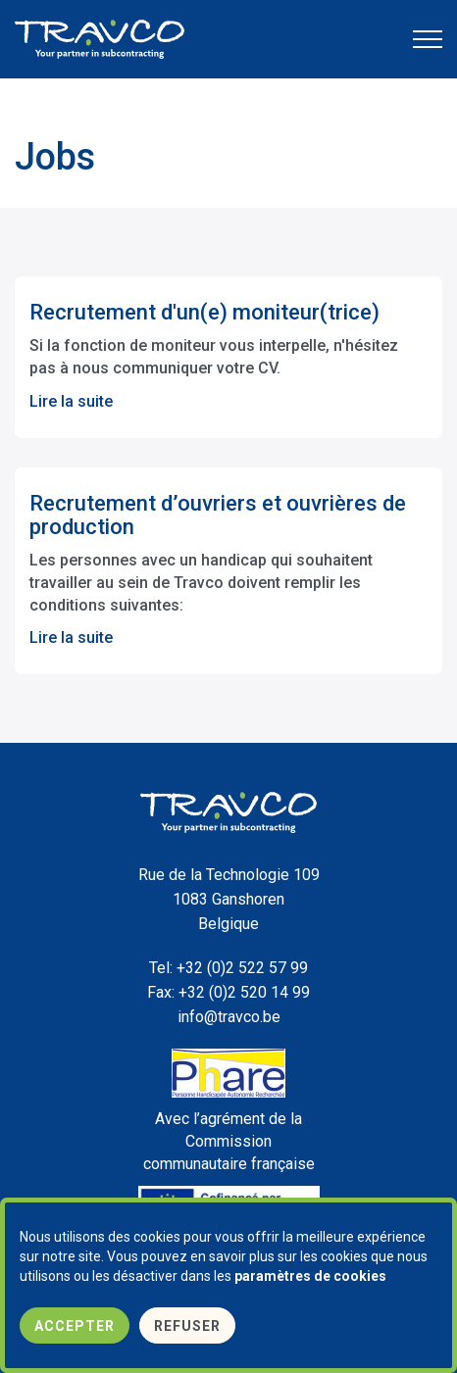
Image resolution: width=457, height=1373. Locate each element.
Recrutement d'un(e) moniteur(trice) (204, 312)
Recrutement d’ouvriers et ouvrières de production (217, 515)
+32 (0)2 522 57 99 (228, 967)
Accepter (74, 1326)
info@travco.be (229, 1016)
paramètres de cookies (310, 1276)
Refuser (187, 1326)
